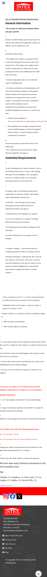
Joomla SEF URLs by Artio (6, 485)
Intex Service (10, 544)
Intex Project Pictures (14, 535)
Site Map (8, 548)
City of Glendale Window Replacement (21, 19)
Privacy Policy (10, 539)
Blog (6, 552)
